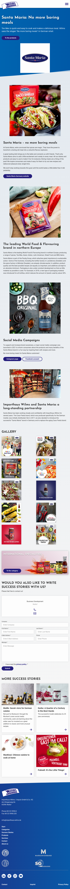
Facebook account (32, 359)
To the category (12, 571)
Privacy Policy (63, 884)
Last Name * (39, 628)
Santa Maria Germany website (18, 176)
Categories (6, 830)
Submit (7, 668)
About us (5, 844)
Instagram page (12, 359)
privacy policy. (21, 664)
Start (3, 827)
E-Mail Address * (6, 635)
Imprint (32, 884)
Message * (4, 642)
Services (5, 838)
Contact (4, 841)
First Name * (5, 628)
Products (5, 835)
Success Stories (7, 832)
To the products (10, 38)
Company (4, 621)
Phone (38, 635)
